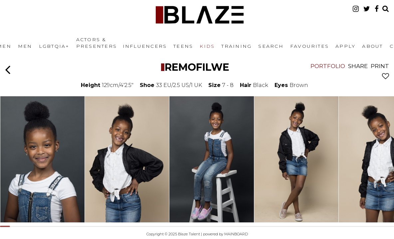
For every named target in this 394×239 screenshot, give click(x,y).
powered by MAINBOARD (225, 234)
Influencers (145, 46)
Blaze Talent (200, 15)
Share (358, 66)
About (372, 46)
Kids (207, 46)
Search (270, 46)
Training (236, 46)
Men (25, 46)
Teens (183, 46)
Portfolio (327, 66)
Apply (345, 46)
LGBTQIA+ (54, 46)
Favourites (309, 46)
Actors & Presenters (96, 43)
